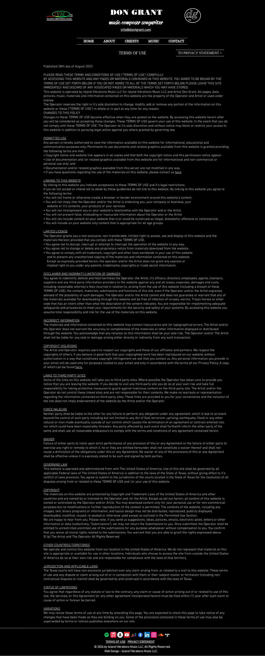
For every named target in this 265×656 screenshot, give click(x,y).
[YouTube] (127, 635)
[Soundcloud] (160, 635)
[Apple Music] (113, 635)
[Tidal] (167, 635)
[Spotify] (107, 635)
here (178, 172)
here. (79, 367)
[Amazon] (120, 635)
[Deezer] (134, 635)
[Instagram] (154, 635)
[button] (152, 41)
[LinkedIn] (147, 635)
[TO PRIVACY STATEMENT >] (200, 53)
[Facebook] (140, 635)
